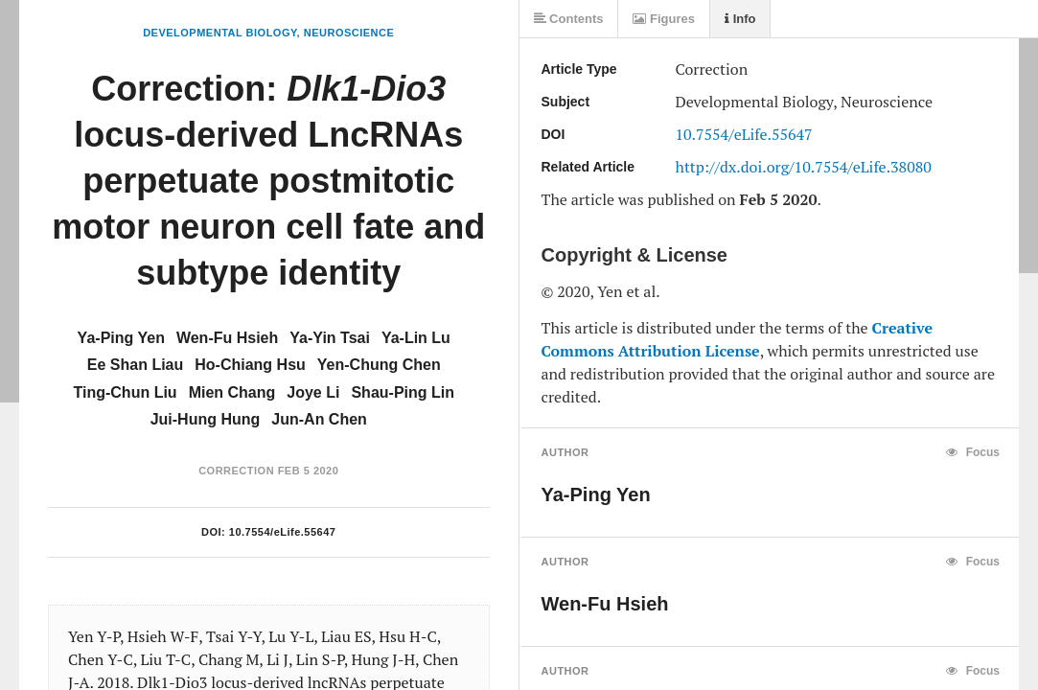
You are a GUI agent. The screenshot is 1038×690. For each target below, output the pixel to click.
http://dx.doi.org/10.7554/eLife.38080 (804, 166)
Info (740, 19)
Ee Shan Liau (135, 364)
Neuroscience (349, 32)
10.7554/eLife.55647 (282, 532)
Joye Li (313, 392)
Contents (569, 19)
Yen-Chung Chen (379, 364)
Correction (236, 470)
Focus (973, 452)
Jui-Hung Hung (205, 419)
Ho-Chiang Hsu (250, 364)
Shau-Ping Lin (402, 392)
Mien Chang (232, 392)
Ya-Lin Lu (415, 338)
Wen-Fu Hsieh (227, 338)
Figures (664, 19)
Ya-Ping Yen (121, 338)
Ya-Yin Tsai (329, 338)
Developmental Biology (219, 32)
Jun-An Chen (319, 419)
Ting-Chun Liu (125, 392)
